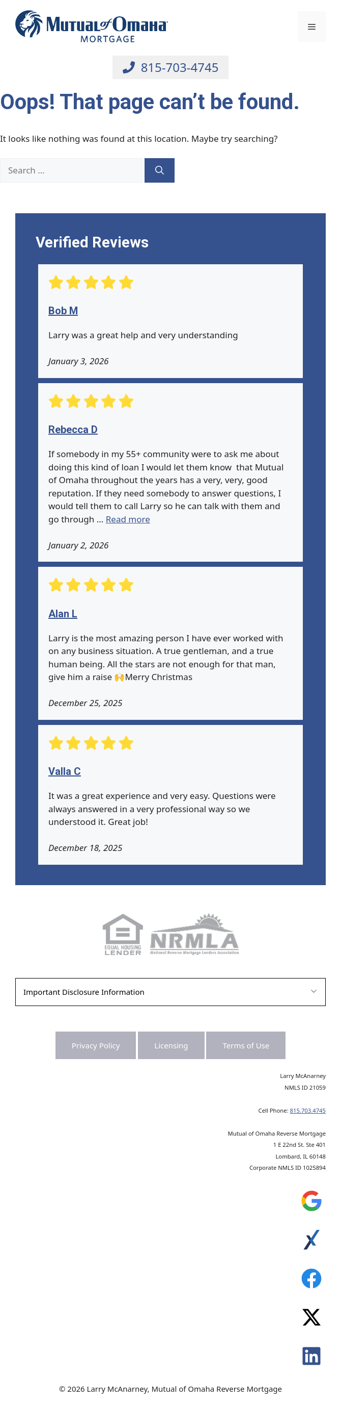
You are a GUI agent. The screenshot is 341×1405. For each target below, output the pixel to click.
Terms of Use (245, 1045)
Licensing (171, 1045)
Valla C (64, 771)
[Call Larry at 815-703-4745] (170, 67)
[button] (170, 992)
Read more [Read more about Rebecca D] (128, 519)
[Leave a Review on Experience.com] (311, 1242)
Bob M (63, 311)
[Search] (160, 170)
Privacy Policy (96, 1045)
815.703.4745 (308, 1110)
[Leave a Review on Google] (311, 1203)
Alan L (62, 614)
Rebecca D (73, 429)
